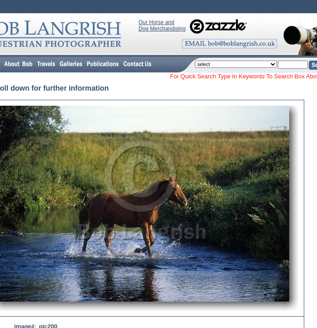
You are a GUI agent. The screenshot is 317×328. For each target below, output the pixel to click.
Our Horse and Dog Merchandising (161, 25)
